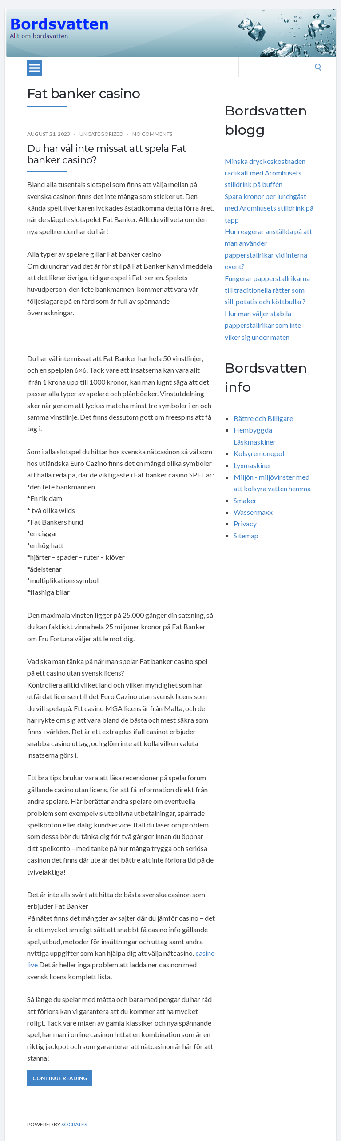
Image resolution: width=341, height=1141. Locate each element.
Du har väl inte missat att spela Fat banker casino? (106, 154)
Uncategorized (101, 134)
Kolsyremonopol (259, 453)
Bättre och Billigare (263, 418)
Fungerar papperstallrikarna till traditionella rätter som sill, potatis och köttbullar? (267, 290)
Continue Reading (59, 1078)
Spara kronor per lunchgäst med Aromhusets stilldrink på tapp (269, 208)
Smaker (245, 500)
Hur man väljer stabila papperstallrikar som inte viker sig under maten (263, 325)
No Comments (152, 134)
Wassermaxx (253, 512)
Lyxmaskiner (253, 465)
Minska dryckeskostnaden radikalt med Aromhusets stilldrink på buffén (265, 173)
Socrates (74, 1124)
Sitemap (246, 535)
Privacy (245, 523)
